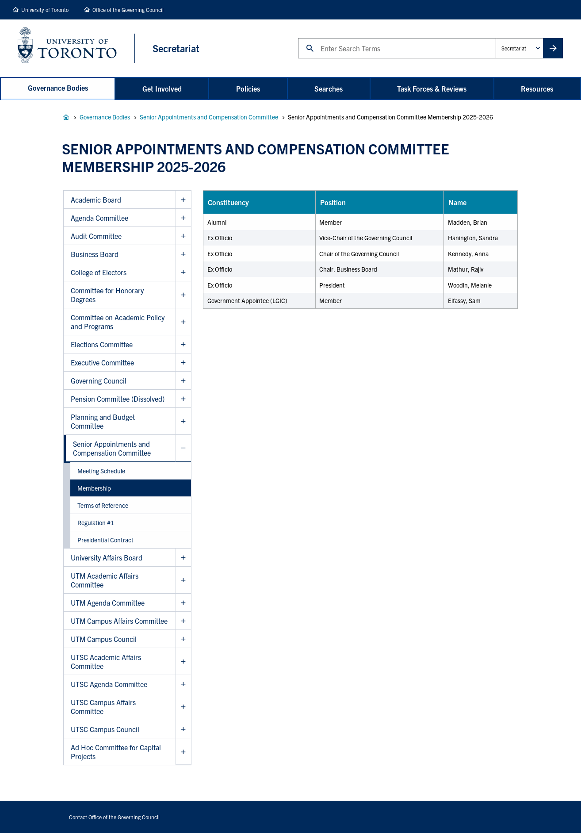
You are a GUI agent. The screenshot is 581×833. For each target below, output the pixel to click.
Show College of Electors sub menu (183, 272)
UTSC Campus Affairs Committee (103, 706)
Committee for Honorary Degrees (107, 294)
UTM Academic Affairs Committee (104, 580)
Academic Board (96, 199)
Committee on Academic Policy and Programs (117, 321)
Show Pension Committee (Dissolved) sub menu (183, 399)
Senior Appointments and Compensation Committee (209, 117)
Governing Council (98, 380)
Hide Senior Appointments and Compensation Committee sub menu (183, 448)
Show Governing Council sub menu (183, 381)
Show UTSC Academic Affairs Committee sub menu (183, 661)
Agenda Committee (99, 217)
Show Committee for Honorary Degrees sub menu (183, 294)
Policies (248, 88)
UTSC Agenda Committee (109, 683)
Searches (328, 88)
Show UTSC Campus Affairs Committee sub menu (183, 706)
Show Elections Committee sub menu (183, 344)
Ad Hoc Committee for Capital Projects (116, 751)
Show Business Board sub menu (183, 254)
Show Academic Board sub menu (183, 200)
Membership (94, 488)
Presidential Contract (105, 540)
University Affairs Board (106, 557)
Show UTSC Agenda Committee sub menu (183, 684)
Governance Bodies (58, 87)
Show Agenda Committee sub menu (183, 218)
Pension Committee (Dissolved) (117, 398)
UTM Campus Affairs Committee (119, 620)
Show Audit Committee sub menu (183, 236)
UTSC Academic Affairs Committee (106, 661)
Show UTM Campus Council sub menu (183, 639)
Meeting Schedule (101, 471)
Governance (66, 117)
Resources (537, 88)
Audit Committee (96, 235)
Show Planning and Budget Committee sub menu (183, 421)
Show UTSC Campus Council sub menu (183, 729)
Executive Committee (102, 362)
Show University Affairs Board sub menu (183, 558)
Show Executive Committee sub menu (183, 362)
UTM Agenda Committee (108, 602)
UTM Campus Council (104, 638)
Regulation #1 (95, 522)
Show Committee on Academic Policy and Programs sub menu (183, 321)
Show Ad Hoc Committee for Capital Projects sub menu (183, 751)
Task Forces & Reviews (431, 88)
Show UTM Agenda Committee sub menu (183, 603)
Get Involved (162, 88)
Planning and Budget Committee (103, 421)
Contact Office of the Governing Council (114, 817)
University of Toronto (45, 9)
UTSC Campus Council (105, 729)
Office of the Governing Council (128, 9)
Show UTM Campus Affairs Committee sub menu (183, 621)
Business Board (94, 254)
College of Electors (98, 272)
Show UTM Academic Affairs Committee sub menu (183, 580)
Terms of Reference (102, 505)
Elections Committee (102, 344)
